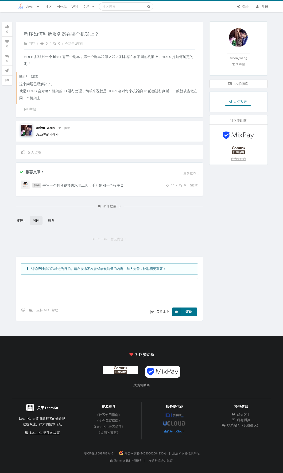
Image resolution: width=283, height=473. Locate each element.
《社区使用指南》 (108, 415)
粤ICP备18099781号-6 (98, 453)
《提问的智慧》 (108, 433)
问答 (29, 43)
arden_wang (45, 127)
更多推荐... (191, 173)
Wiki (74, 6)
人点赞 (31, 151)
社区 (48, 6)
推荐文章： (31, 171)
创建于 (74, 43)
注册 (262, 6)
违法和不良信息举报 (186, 453)
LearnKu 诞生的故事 (45, 433)
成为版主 (241, 415)
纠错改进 (238, 101)
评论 (182, 312)
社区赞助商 (141, 354)
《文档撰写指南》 (108, 421)
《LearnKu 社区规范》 (108, 427)
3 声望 (64, 128)
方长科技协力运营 (160, 460)
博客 (37, 185)
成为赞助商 (238, 159)
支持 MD (43, 310)
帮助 (55, 310)
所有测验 (241, 420)
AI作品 (61, 6)
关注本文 (163, 312)
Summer (119, 460)
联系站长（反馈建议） (241, 425)
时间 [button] (36, 220)
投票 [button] (51, 220)
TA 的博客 (238, 84)
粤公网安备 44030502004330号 (143, 453)
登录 (243, 6)
